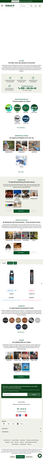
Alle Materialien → (21, 332)
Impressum (29, 444)
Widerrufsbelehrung (23, 444)
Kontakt (12, 442)
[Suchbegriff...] (26, 5)
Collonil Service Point (7, 440)
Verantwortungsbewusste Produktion (31, 442)
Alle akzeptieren (20, 456)
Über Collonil (22, 442)
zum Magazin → (21, 376)
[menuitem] (3, 6)
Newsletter (16, 442)
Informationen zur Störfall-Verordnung (32, 440)
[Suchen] (31, 6)
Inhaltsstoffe (7, 442)
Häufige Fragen (22, 440)
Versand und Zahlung (15, 444)
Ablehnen (12, 456)
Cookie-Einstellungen (15, 440)
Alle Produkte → (21, 171)
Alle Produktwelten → (21, 127)
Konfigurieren (29, 456)
